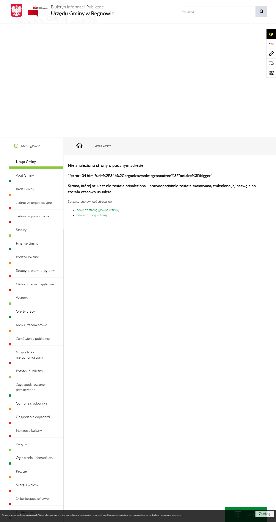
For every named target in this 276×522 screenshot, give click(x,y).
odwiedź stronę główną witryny (98, 96)
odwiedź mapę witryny (92, 101)
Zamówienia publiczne (74, 471)
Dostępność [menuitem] (25, 398)
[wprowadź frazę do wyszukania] (218, 11)
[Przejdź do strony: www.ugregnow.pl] (271, 53)
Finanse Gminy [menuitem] (27, 129)
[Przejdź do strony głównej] (61, 10)
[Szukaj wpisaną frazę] (261, 11)
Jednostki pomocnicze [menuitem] (32, 102)
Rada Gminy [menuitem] (25, 75)
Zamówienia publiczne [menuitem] (33, 224)
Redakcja (135, 471)
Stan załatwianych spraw (37, 471)
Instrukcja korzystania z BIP (165, 471)
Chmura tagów (138, 481)
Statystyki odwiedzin (241, 471)
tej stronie (102, 515)
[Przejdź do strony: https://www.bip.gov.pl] (271, 44)
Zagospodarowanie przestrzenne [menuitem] (30, 273)
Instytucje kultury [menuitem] (29, 316)
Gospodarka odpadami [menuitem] (33, 303)
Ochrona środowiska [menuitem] (31, 289)
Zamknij (264, 514)
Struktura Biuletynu (108, 471)
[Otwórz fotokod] (271, 73)
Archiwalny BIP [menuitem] (27, 439)
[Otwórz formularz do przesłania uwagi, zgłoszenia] (271, 63)
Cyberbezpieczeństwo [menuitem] (32, 384)
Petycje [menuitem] (21, 357)
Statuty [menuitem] (21, 116)
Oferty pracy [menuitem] (25, 197)
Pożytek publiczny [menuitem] (29, 257)
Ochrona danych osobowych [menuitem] (37, 425)
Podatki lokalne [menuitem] (27, 143)
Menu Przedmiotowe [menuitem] (31, 211)
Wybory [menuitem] (22, 184)
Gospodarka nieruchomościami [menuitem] (30, 241)
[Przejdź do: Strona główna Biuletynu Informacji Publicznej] (84, 32)
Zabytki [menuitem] (21, 330)
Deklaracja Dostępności (205, 471)
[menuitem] (36, 48)
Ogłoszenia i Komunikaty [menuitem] (34, 344)
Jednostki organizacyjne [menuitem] (34, 88)
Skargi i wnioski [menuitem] (27, 371)
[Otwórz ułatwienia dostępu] (271, 34)
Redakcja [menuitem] (22, 412)
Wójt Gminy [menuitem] (25, 61)
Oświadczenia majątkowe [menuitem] (35, 170)
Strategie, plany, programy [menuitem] (35, 156)
